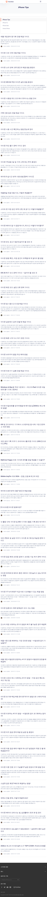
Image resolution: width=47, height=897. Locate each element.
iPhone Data (6, 25)
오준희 (8, 46)
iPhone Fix (5, 22)
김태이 (8, 186)
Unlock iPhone (6, 28)
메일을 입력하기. (10, 879)
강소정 (8, 453)
